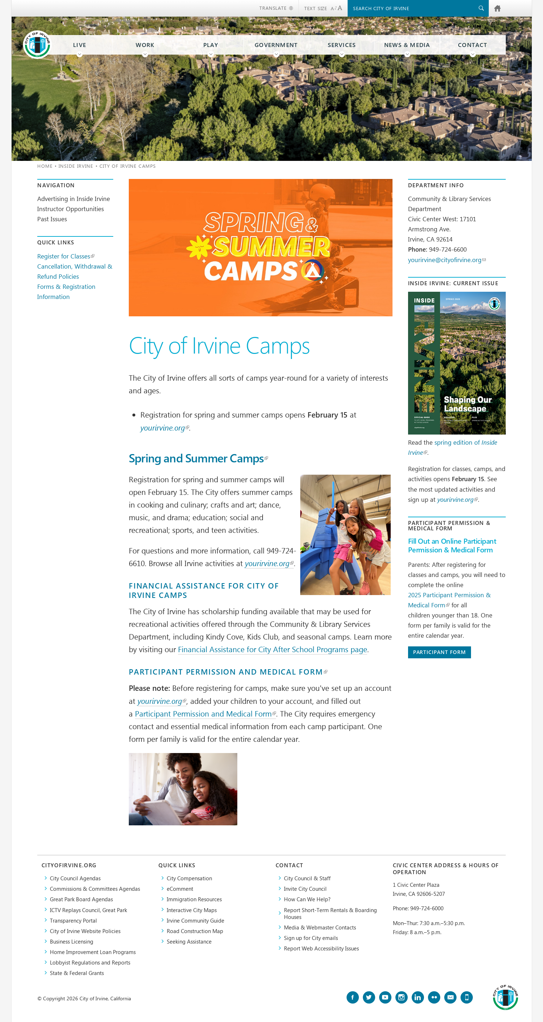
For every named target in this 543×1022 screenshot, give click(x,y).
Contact (472, 45)
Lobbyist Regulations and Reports (90, 962)
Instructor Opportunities (70, 209)
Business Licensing (71, 941)
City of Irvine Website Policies (85, 931)
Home (44, 166)
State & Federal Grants (77, 972)
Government (276, 45)
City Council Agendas (75, 878)
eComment (180, 888)
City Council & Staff (307, 878)
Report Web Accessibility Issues (321, 948)
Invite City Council (305, 888)
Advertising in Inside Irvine (73, 198)
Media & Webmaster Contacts (320, 927)
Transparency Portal (73, 920)
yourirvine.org (164, 427)
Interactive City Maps (192, 910)
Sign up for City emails (311, 937)
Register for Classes (65, 256)
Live (79, 45)
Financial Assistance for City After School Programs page (272, 649)
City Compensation (189, 878)
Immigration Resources (194, 899)
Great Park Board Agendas (81, 899)
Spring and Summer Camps (198, 458)
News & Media (407, 45)
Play (211, 45)
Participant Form (439, 652)
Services (342, 45)
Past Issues (52, 219)
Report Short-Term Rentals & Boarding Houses (330, 913)
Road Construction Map (195, 931)
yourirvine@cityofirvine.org (447, 260)
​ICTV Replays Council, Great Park (88, 910)
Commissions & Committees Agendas (95, 888)
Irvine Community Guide (195, 920)
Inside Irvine (76, 166)
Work (145, 45)
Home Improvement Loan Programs (93, 951)
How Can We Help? (307, 899)
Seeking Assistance (189, 941)
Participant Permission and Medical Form (228, 672)
